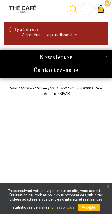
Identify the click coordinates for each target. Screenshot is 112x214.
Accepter (89, 207)
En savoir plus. (63, 207)
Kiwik (65, 93)
